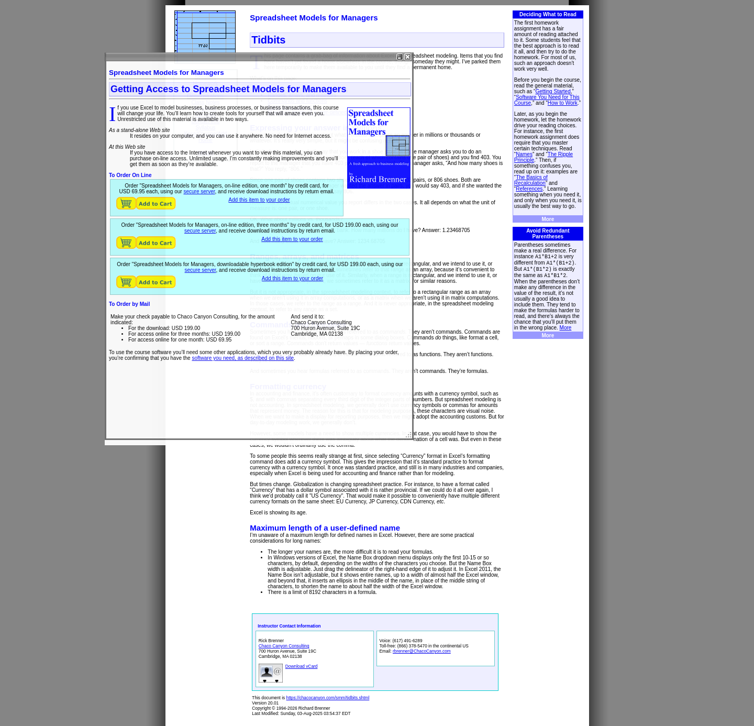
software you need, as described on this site (243, 358)
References (529, 189)
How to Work (563, 103)
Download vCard (301, 666)
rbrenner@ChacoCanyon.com (422, 651)
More (547, 219)
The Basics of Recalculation (531, 180)
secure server (199, 191)
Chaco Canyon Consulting (284, 645)
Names (524, 154)
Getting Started (552, 91)
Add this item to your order (259, 200)
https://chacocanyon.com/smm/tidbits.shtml (328, 697)
